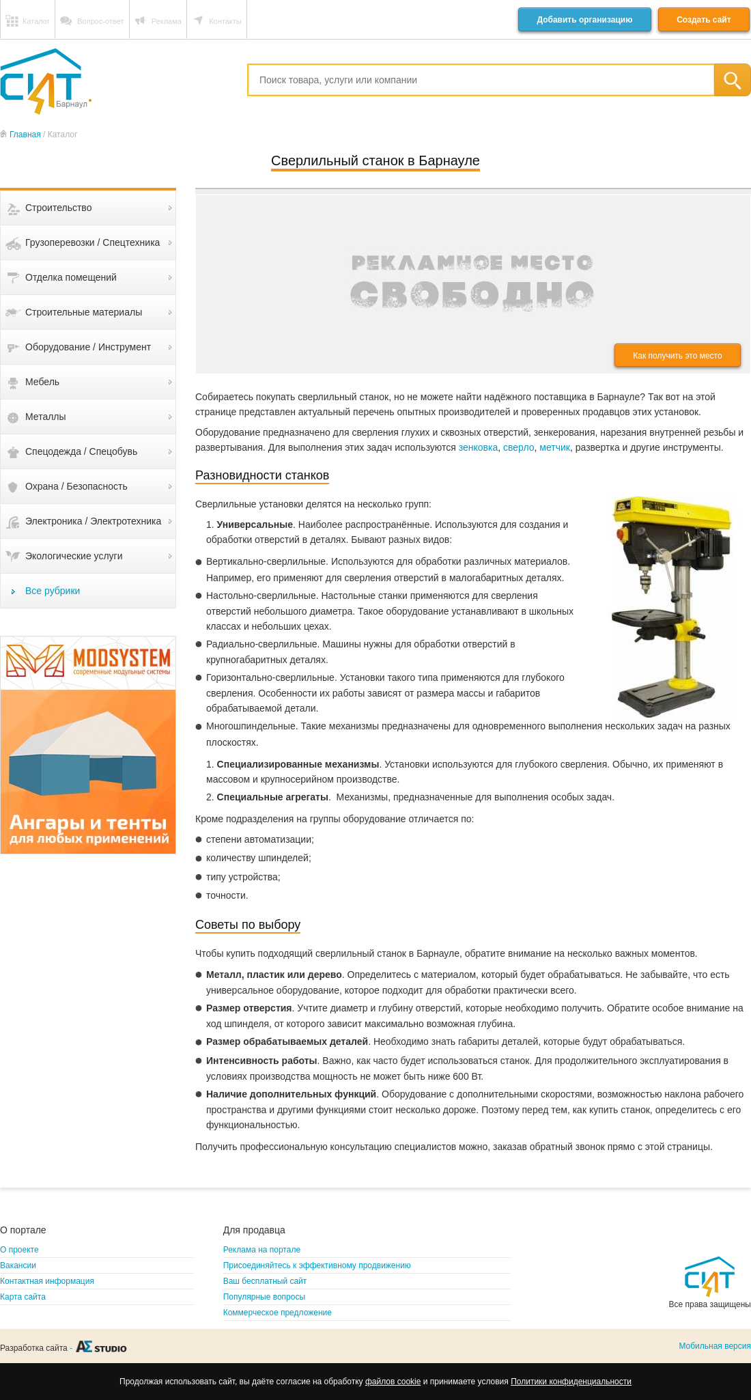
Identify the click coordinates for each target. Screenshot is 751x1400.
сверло (519, 447)
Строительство (58, 207)
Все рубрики (52, 590)
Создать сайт (704, 20)
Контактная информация (47, 1281)
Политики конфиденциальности (571, 1381)
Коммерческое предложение (277, 1312)
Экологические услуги (74, 555)
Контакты (225, 21)
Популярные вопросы (264, 1297)
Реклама (167, 21)
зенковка (478, 447)
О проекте (19, 1250)
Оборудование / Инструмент (88, 346)
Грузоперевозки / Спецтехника (92, 242)
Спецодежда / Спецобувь (81, 451)
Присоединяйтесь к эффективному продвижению (317, 1265)
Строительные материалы (83, 312)
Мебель (42, 381)
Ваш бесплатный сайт (265, 1281)
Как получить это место (677, 356)
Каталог (36, 21)
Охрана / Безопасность (76, 486)
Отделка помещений (71, 277)
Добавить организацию (584, 20)
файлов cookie (393, 1381)
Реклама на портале (261, 1250)
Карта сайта (23, 1297)
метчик (554, 447)
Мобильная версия (715, 1346)
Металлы (45, 416)
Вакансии (18, 1265)
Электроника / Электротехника (93, 521)
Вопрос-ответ (100, 21)
